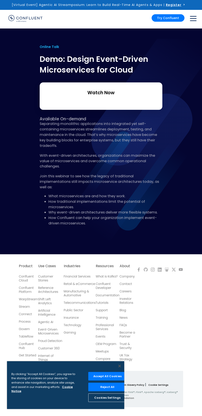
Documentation (108, 295)
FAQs (123, 325)
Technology (73, 325)
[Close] (119, 366)
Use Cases (47, 266)
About (125, 266)
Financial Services (77, 276)
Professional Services (105, 327)
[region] (65, 385)
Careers (126, 291)
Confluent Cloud (26, 278)
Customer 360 (49, 348)
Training (102, 317)
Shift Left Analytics (45, 301)
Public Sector (73, 310)
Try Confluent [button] (168, 18)
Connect (25, 314)
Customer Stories (45, 278)
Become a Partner (127, 334)
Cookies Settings (107, 398)
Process (25, 321)
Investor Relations (126, 301)
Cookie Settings (158, 385)
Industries (72, 266)
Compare (103, 359)
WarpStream (28, 299)
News (124, 317)
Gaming (70, 332)
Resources (105, 266)
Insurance (71, 317)
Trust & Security (126, 346)
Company (127, 276)
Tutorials (102, 302)
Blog (123, 310)
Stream (24, 306)
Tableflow (26, 336)
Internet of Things (46, 358)
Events (100, 336)
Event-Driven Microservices (48, 331)
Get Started (27, 355)
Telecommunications (80, 302)
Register (173, 5)
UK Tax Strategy (126, 357)
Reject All (107, 387)
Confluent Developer (103, 286)
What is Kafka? (107, 276)
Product (26, 266)
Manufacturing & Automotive (76, 293)
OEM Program (106, 344)
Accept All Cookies (107, 376)
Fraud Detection (50, 341)
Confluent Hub (26, 346)
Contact (126, 284)
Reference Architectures (48, 290)
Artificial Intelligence (47, 312)
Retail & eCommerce (79, 284)
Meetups (102, 351)
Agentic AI (45, 322)
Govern (24, 329)
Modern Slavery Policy (130, 385)
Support (102, 310)
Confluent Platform (26, 290)
